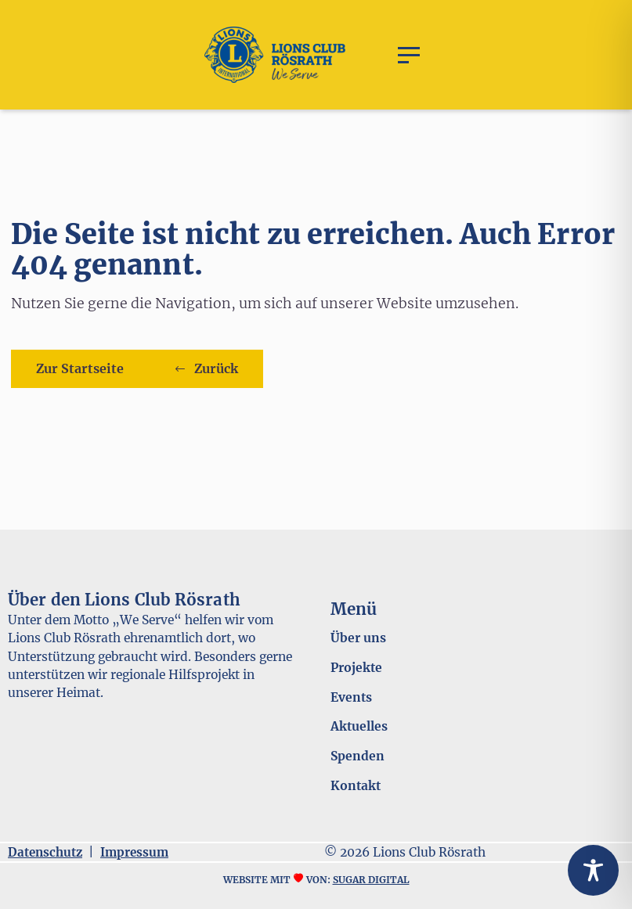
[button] (409, 55)
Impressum (134, 852)
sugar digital (371, 880)
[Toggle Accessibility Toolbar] (593, 870)
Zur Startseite (80, 368)
